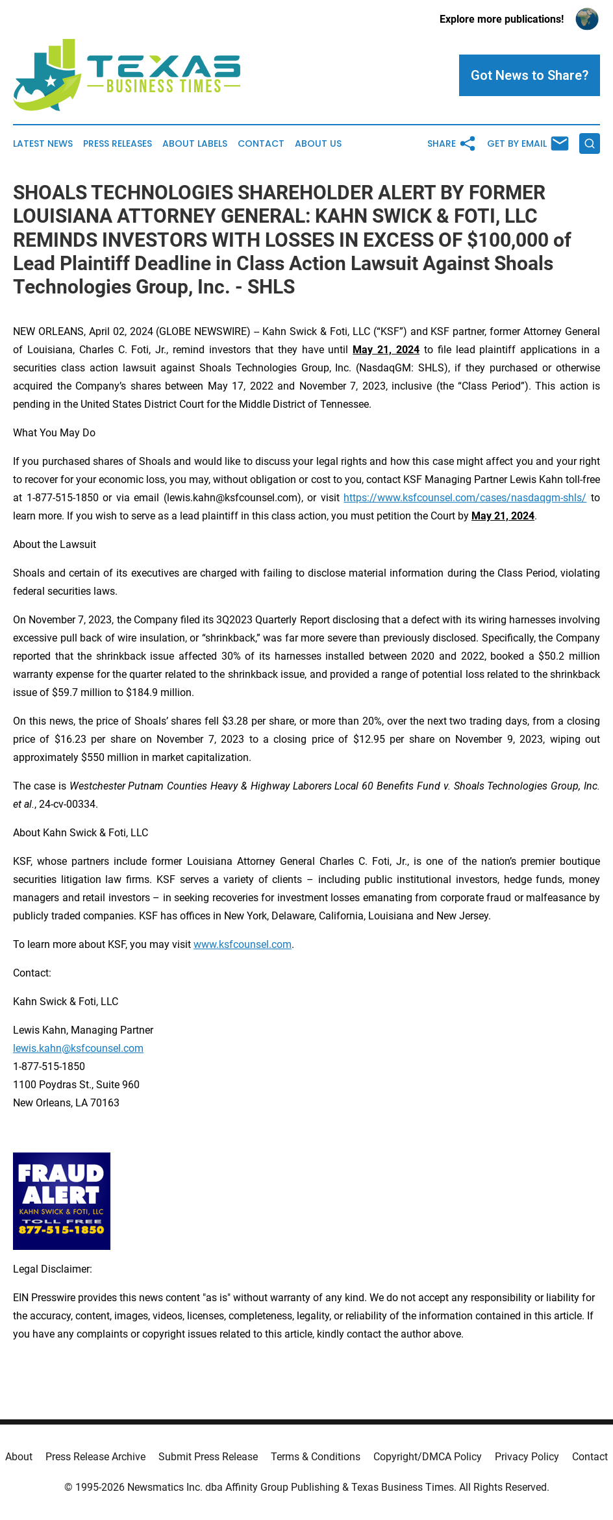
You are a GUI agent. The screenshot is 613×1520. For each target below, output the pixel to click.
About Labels (194, 143)
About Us (318, 143)
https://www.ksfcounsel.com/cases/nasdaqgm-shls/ (465, 498)
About (18, 1457)
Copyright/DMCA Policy (427, 1457)
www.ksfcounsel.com (243, 944)
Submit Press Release (208, 1457)
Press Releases (117, 143)
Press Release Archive (95, 1457)
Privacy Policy (527, 1457)
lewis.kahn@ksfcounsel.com (78, 1048)
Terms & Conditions (315, 1457)
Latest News (43, 143)
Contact (261, 143)
